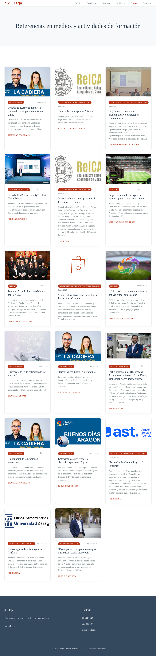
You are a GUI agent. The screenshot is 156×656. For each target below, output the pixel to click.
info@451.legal (88, 629)
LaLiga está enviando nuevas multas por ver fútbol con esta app (128, 293)
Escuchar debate (17, 395)
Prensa (134, 3)
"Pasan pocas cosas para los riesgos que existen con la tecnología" (77, 550)
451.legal (14, 3)
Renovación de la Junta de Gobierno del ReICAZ (27, 293)
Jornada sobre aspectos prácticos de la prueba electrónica (77, 200)
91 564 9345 (87, 617)
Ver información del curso (124, 145)
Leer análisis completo (122, 318)
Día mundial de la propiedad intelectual (23, 460)
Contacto (147, 3)
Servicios (91, 3)
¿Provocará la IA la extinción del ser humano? (27, 373)
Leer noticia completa (20, 321)
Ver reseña (64, 241)
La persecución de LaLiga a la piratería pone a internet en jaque (126, 197)
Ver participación (17, 219)
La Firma (120, 3)
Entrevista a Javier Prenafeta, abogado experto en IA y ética (74, 460)
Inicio (78, 3)
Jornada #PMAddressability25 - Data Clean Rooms (27, 197)
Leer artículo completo (122, 222)
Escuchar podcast (68, 486)
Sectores (106, 3)
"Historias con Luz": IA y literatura (77, 371)
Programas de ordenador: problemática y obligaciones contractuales (124, 115)
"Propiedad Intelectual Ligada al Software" (126, 464)
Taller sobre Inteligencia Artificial (76, 111)
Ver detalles (116, 408)
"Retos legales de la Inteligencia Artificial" (25, 550)
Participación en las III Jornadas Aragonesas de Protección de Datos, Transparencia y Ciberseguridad (128, 375)
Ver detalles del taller (72, 128)
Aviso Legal (9, 625)
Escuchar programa (19, 135)
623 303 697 (87, 623)
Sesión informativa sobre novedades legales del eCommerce (77, 296)
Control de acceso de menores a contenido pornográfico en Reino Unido (25, 111)
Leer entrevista (67, 576)
